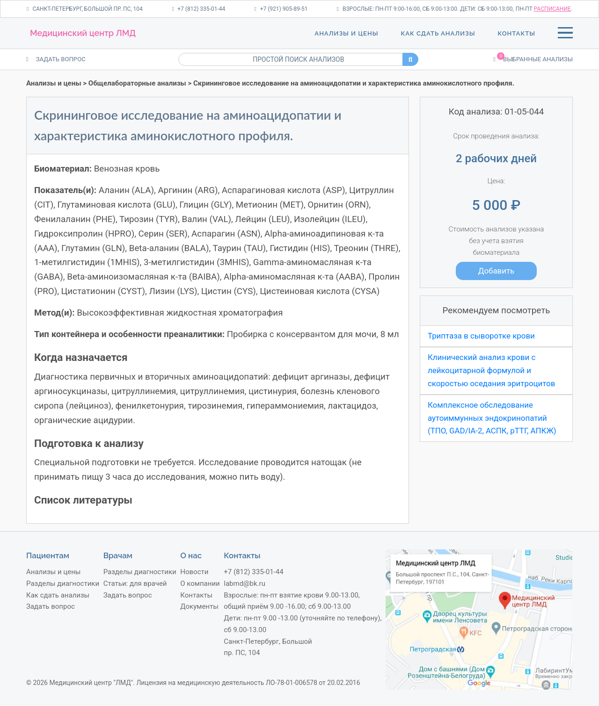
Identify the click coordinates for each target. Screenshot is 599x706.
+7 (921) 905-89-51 (280, 9)
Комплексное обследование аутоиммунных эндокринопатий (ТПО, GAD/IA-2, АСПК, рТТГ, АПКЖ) (492, 418)
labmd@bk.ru (244, 583)
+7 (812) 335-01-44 (198, 9)
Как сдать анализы (438, 33)
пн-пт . (544, 9)
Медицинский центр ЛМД (83, 33)
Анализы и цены (346, 33)
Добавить (496, 270)
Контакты (516, 33)
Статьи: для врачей (135, 583)
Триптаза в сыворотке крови (481, 335)
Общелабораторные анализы (137, 83)
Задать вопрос (50, 606)
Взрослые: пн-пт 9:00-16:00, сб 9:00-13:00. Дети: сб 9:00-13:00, (425, 9)
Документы (199, 606)
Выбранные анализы (533, 58)
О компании (199, 583)
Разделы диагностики (62, 583)
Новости (194, 572)
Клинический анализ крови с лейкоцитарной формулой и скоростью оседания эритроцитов (491, 370)
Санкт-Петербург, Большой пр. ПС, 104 (85, 9)
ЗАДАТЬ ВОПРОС (56, 59)
